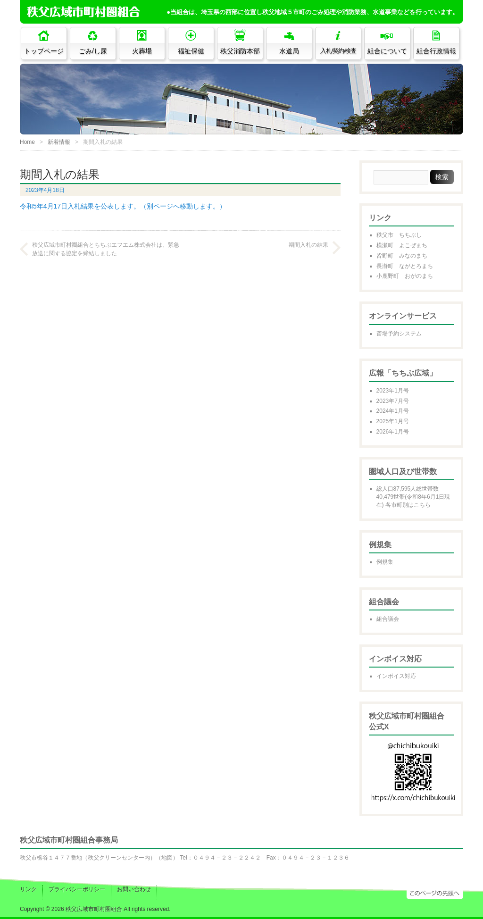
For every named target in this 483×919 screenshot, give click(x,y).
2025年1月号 (392, 421)
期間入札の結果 (308, 245)
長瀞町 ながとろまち (404, 266)
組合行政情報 (436, 51)
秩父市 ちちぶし (399, 235)
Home (27, 142)
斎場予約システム (399, 333)
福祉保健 (191, 51)
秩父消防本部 (240, 51)
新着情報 (59, 142)
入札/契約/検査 (338, 51)
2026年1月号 (392, 431)
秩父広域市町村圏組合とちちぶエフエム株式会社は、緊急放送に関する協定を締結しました (105, 249)
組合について (387, 51)
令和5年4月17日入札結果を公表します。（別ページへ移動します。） (123, 206)
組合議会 (387, 619)
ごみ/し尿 (93, 51)
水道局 (289, 51)
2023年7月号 (392, 401)
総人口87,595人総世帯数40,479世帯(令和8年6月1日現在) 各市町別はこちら (413, 496)
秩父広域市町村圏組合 (94, 909)
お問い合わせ (134, 889)
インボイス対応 (396, 676)
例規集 (384, 562)
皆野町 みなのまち (401, 255)
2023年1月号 (392, 390)
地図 (167, 857)
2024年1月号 (392, 411)
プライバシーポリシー (77, 889)
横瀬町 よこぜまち (401, 245)
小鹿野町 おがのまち (404, 276)
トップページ (44, 51)
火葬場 (142, 51)
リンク (28, 889)
